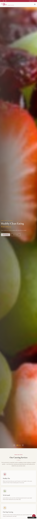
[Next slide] (23, 445)
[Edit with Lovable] (31, 517)
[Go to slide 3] (20, 445)
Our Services (5, 235)
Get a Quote (15, 235)
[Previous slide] (14, 445)
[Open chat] (34, 516)
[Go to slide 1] (17, 445)
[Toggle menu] (35, 4)
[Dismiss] (35, 517)
